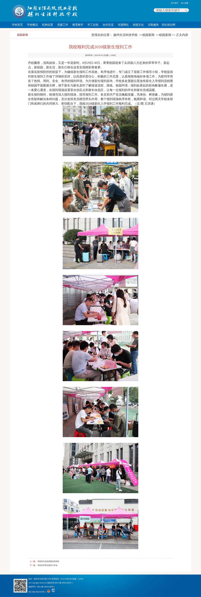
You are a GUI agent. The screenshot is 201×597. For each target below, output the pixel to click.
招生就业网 (168, 24)
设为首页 (174, 3)
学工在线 (93, 24)
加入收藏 (184, 3)
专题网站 (123, 24)
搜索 (186, 10)
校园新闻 (22, 34)
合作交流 (108, 24)
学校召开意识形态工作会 (47, 565)
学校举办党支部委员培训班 (48, 561)
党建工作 (62, 24)
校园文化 (138, 24)
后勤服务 (153, 24)
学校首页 (17, 24)
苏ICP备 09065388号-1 (46, 587)
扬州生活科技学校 (125, 35)
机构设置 (47, 24)
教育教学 (77, 24)
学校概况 (32, 24)
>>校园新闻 (146, 35)
